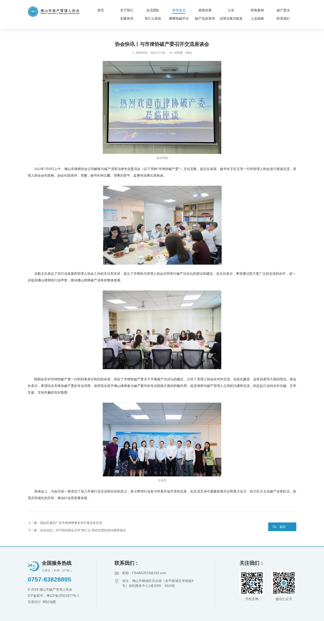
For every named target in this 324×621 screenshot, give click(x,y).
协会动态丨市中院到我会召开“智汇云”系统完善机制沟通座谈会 (83, 530)
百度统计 (34, 602)
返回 (282, 526)
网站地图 (49, 602)
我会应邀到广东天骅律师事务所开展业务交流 (71, 523)
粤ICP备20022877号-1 (63, 595)
